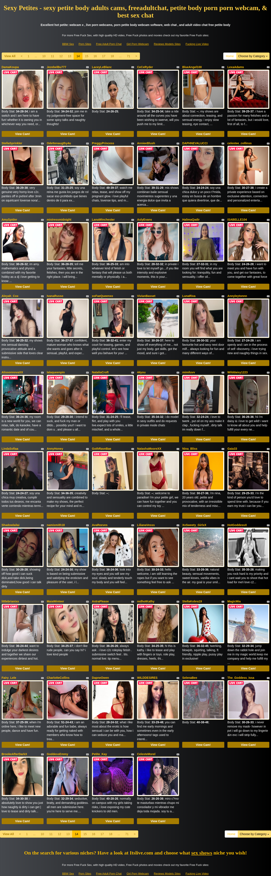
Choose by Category (253, 56)
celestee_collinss (239, 141)
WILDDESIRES (147, 661)
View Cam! (22, 132)
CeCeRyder (145, 67)
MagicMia (234, 586)
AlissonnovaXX (12, 364)
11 (52, 56)
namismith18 (56, 512)
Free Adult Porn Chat (108, 44)
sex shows (201, 832)
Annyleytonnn (237, 290)
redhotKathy (145, 586)
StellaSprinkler (12, 141)
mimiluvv (188, 364)
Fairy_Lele (9, 661)
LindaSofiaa (10, 438)
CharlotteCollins (58, 661)
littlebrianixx (10, 586)
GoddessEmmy (57, 735)
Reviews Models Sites (167, 44)
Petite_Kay (99, 735)
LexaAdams (235, 67)
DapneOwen (100, 661)
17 (103, 56)
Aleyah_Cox (10, 290)
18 (112, 56)
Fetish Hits (151, 869)
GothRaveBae (101, 438)
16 (95, 56)
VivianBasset (146, 290)
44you (141, 364)
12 (61, 56)
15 (86, 56)
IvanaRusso (55, 290)
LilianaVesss (146, 512)
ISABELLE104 (237, 215)
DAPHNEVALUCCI (194, 141)
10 (44, 56)
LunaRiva (188, 290)
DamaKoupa (10, 67)
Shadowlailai (11, 512)
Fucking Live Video (197, 44)
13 (69, 56)
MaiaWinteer (55, 586)
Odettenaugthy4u (59, 141)
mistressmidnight (59, 215)
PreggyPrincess (103, 141)
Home (230, 56)
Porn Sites (84, 44)
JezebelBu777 (56, 67)
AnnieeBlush (146, 141)
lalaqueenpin (56, 364)
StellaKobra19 (192, 586)
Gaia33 (232, 438)
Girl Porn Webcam (137, 44)
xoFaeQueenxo (102, 290)
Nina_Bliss (189, 438)
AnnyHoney (55, 438)
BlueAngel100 (192, 67)
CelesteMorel (146, 735)
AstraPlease (100, 586)
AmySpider (9, 215)
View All (10, 56)
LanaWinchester (103, 215)
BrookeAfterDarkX (14, 735)
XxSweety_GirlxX (194, 512)
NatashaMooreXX (149, 438)
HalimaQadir (190, 215)
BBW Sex (68, 44)
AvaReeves (100, 512)
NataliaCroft (100, 364)
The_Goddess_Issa (240, 661)
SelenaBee (189, 661)
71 (128, 56)
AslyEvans (144, 215)
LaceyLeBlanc (102, 67)
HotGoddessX (237, 512)
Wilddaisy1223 (237, 364)
